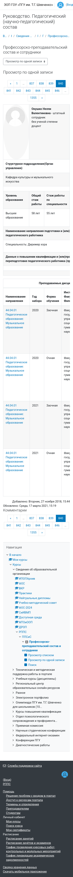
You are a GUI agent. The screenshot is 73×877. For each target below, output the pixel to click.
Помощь (8, 791)
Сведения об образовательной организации (24, 36)
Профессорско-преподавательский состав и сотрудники (59, 36)
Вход (7, 780)
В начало (5, 36)
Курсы (11, 36)
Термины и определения (22, 804)
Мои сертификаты (18, 830)
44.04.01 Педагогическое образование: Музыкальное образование (16, 318)
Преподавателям (17, 808)
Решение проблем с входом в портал (30, 796)
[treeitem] (36, 650)
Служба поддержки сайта (22, 766)
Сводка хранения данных (20, 867)
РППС (23, 632)
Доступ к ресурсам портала (24, 800)
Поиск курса (14, 826)
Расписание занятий (19, 838)
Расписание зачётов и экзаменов (28, 843)
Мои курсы (13, 821)
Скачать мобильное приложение (25, 871)
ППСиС (43, 36)
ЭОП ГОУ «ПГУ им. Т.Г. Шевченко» (28, 5)
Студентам (13, 813)
